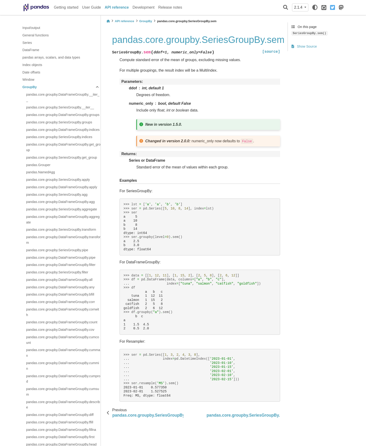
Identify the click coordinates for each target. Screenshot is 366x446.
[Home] (108, 21)
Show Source (304, 46)
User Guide (91, 7)
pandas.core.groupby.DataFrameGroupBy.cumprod (63, 378)
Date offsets (31, 72)
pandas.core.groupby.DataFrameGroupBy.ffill (59, 422)
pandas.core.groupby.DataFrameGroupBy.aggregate (63, 219)
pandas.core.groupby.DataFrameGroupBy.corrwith (62, 312)
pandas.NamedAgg (40, 172)
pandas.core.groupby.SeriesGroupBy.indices (59, 137)
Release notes (170, 7)
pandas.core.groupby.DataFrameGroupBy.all (59, 280)
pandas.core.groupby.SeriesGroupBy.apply (58, 179)
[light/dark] (315, 7)
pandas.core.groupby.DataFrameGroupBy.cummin (62, 365)
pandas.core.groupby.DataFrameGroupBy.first (60, 437)
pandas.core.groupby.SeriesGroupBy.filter (57, 272)
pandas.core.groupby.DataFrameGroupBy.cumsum (62, 391)
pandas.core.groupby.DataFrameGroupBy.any (60, 287)
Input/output (31, 28)
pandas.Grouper (38, 165)
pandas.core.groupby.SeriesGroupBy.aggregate (61, 209)
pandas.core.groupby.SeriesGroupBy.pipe (57, 250)
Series (27, 43)
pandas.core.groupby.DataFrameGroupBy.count (61, 322)
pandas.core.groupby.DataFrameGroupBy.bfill (60, 294)
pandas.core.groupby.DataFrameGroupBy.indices (63, 130)
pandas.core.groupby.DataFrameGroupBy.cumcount (62, 340)
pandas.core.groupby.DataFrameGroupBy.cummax (63, 352)
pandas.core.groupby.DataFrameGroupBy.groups (62, 115)
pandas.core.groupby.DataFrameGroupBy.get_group (63, 147)
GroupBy (29, 87)
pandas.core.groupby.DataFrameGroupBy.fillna (61, 430)
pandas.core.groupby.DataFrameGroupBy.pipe (60, 257)
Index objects (32, 65)
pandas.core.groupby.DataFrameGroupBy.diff (60, 415)
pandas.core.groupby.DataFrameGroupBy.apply (61, 187)
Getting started (66, 7)
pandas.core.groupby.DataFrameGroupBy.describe (63, 404)
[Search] (285, 7)
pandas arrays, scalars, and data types (51, 57)
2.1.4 (298, 7)
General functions (35, 35)
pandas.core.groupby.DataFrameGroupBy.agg (60, 202)
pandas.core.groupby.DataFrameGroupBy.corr (60, 302)
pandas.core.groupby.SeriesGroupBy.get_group (61, 157)
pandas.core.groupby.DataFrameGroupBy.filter (60, 265)
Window (28, 79)
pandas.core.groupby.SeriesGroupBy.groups (59, 122)
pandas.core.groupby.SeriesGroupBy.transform (61, 229)
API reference (117, 7)
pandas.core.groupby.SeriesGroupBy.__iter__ (60, 107)
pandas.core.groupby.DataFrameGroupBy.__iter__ (62, 97)
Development (144, 7)
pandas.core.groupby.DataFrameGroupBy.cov (60, 329)
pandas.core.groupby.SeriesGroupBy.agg (57, 194)
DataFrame (30, 50)
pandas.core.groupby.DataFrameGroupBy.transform (63, 239)
